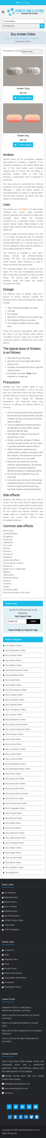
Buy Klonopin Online (14, 734)
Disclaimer (9, 982)
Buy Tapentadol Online (16, 838)
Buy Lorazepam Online (16, 749)
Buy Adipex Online (13, 645)
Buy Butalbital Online (15, 675)
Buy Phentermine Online (16, 803)
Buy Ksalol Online (13, 739)
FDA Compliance (12, 929)
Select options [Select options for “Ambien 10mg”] (25, 98)
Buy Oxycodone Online (16, 783)
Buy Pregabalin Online (15, 808)
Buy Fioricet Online (14, 714)
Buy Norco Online (13, 773)
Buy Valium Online (13, 848)
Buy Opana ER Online (15, 778)
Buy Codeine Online (14, 695)
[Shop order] (32, 51)
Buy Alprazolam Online (15, 650)
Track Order (9, 925)
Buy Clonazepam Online (16, 690)
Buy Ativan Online (13, 660)
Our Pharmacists (11, 915)
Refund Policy (10, 902)
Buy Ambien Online (14, 655)
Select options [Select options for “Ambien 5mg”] (25, 145)
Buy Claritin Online (13, 685)
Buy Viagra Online (13, 852)
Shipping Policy (11, 959)
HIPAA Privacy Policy (13, 920)
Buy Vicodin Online (14, 857)
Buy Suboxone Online (15, 833)
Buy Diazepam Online (15, 699)
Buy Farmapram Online (16, 709)
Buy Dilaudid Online (14, 704)
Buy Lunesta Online (14, 759)
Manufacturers (11, 897)
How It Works (10, 906)
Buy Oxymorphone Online (17, 793)
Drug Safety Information (15, 977)
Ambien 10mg (23, 88)
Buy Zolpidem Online (15, 867)
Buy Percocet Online (15, 798)
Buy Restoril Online (14, 818)
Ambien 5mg (23, 135)
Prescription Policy (12, 987)
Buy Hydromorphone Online (18, 729)
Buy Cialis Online (13, 680)
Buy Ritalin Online (13, 823)
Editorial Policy (10, 911)
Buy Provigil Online (14, 813)
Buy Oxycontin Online (15, 788)
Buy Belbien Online (14, 665)
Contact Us (9, 950)
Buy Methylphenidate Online (18, 769)
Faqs (6, 954)
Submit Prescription (13, 973)
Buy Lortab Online (13, 754)
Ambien (24, 209)
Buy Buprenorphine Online (17, 670)
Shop (6, 964)
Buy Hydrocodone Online (17, 724)
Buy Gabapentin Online (16, 719)
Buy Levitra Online (13, 744)
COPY (33, 621)
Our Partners (10, 892)
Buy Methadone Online (16, 764)
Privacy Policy (10, 968)
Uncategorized (12, 872)
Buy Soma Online (13, 828)
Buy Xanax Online (13, 862)
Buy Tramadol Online (15, 843)
